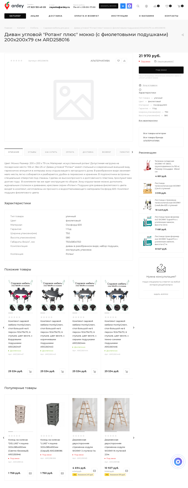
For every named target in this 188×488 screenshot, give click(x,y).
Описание (13, 152)
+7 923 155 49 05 (36, 7)
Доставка (88, 152)
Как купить (51, 152)
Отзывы (32, 152)
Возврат (106, 152)
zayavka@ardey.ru (59, 7)
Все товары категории (154, 133)
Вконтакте (123, 6)
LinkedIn (129, 6)
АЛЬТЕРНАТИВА (100, 60)
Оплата (70, 152)
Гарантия (125, 152)
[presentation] (4, 328)
